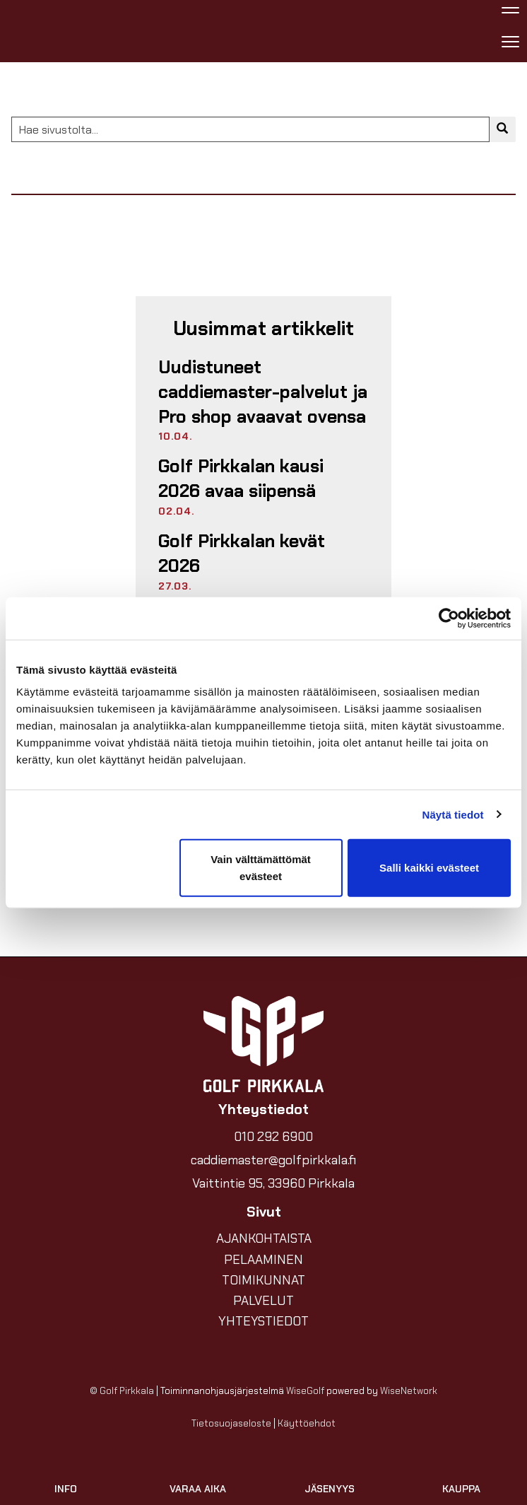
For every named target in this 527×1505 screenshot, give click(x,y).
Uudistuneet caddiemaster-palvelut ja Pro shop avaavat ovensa (262, 392)
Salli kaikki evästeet (429, 868)
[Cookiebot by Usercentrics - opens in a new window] (449, 617)
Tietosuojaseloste (231, 1423)
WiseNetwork (408, 1391)
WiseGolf (305, 1391)
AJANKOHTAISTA (264, 1238)
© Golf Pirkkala (122, 1391)
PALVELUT (263, 1300)
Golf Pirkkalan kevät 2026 (241, 553)
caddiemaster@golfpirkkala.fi (273, 1160)
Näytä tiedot (453, 814)
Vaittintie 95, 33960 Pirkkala (273, 1183)
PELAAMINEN (263, 1259)
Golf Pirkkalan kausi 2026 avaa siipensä (241, 479)
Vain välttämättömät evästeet (261, 867)
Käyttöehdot (307, 1423)
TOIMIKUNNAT (263, 1280)
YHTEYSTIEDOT (263, 1321)
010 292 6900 (273, 1136)
